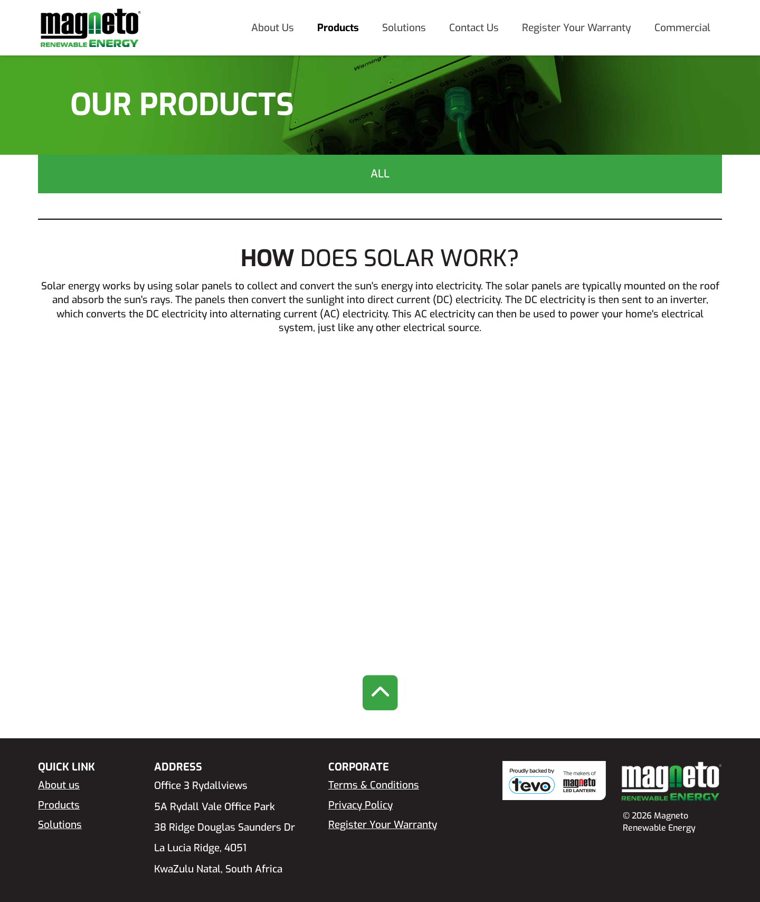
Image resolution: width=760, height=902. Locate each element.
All (380, 173)
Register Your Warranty (576, 28)
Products (338, 28)
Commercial (682, 28)
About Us (272, 28)
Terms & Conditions (373, 785)
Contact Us (474, 28)
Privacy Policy (360, 805)
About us (59, 785)
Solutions (404, 28)
